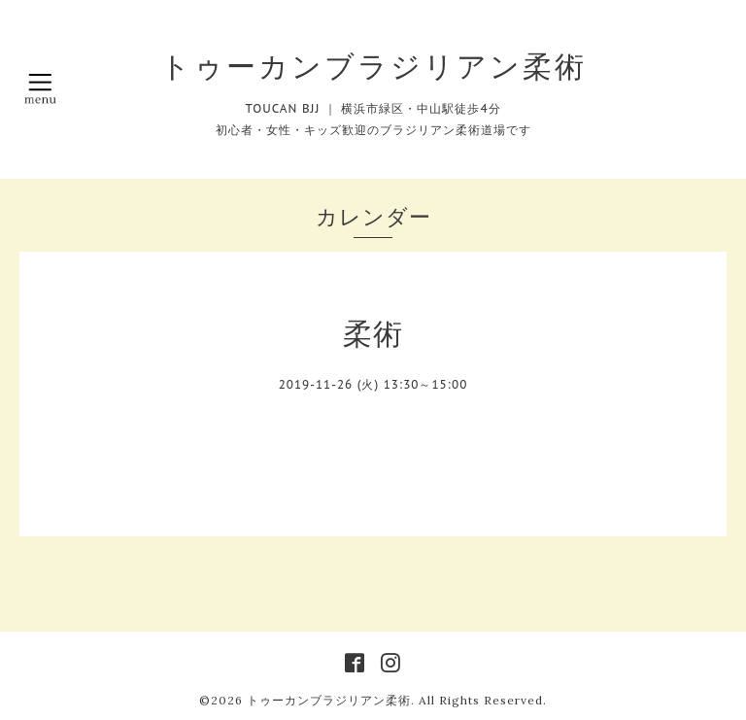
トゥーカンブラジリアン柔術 (373, 66)
